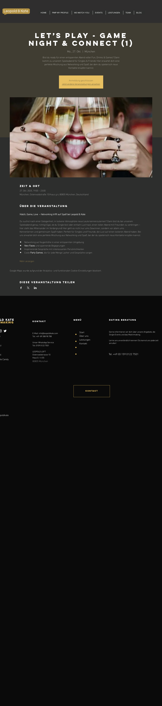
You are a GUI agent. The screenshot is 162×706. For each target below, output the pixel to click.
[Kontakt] (92, 391)
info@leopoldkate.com (48, 333)
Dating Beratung (122, 319)
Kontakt (83, 343)
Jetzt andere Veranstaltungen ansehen (81, 84)
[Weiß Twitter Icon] (5, 331)
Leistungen (84, 339)
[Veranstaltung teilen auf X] (28, 288)
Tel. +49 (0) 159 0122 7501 (124, 354)
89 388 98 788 (46, 336)
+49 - (38, 336)
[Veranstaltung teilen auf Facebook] (21, 288)
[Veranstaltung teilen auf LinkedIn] (35, 288)
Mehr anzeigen (27, 261)
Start (81, 332)
